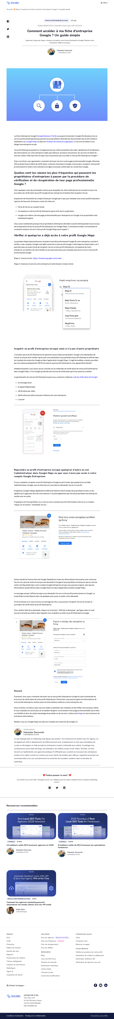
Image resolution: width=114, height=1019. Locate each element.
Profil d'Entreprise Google (56, 20)
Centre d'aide (46, 969)
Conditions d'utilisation (15, 1016)
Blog (42, 955)
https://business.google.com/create (47, 258)
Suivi (8, 938)
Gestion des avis (13, 951)
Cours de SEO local (48, 959)
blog (80, 713)
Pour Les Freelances (53, 941)
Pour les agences (55, 937)
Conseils (11, 841)
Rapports (10, 954)
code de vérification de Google (85, 377)
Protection (10, 944)
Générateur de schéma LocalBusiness (90, 955)
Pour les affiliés (47, 948)
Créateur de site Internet (16, 965)
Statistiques (11, 968)
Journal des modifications (50, 976)
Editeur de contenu (14, 948)
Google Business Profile (47, 136)
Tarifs (78, 938)
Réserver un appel (82, 944)
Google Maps (31, 141)
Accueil (9, 9)
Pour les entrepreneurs (49, 944)
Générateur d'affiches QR (85, 959)
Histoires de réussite (48, 962)
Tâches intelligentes (14, 961)
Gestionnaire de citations (16, 958)
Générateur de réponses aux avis (88, 962)
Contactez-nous (82, 941)
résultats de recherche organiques (59, 141)
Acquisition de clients (14, 975)
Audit (9, 941)
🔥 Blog (16, 9)
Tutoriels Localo (47, 972)
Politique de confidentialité (35, 1016)
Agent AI (10, 971)
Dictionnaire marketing (49, 966)
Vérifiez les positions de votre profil (89, 952)
